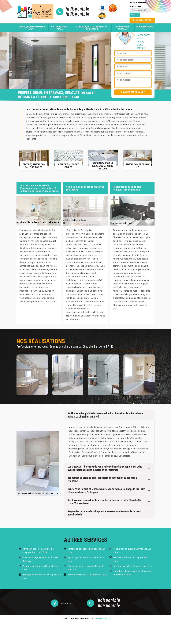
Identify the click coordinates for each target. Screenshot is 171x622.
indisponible (77, 9)
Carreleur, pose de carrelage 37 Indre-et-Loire (91, 28)
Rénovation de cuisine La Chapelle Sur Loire (132, 551)
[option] (33, 159)
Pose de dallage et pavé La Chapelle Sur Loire (40, 559)
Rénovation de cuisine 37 (122, 28)
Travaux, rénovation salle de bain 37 (32, 28)
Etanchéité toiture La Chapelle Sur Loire (130, 559)
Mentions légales (103, 619)
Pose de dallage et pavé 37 (60, 28)
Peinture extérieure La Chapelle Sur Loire (40, 568)
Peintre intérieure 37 (144, 28)
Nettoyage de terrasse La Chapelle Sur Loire (41, 576)
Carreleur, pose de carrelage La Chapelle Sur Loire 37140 (38, 551)
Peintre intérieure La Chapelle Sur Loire (87, 574)
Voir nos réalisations (142, 20)
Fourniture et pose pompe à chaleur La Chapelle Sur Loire (132, 573)
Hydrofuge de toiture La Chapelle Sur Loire (86, 559)
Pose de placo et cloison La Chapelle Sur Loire (86, 568)
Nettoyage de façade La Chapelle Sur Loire (86, 551)
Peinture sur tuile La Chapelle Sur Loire (132, 566)
